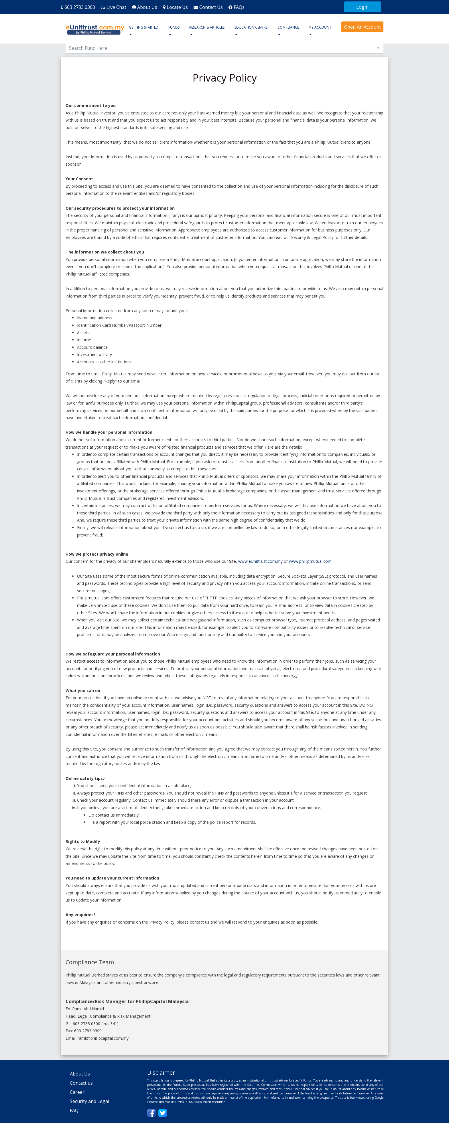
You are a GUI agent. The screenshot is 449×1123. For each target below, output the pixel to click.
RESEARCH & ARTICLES (206, 27)
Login (362, 7)
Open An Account (362, 27)
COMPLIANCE (288, 27)
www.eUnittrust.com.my (260, 561)
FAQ (74, 1110)
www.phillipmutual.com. (310, 561)
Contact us (81, 1083)
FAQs (239, 7)
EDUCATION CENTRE (251, 27)
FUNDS (174, 27)
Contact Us (211, 7)
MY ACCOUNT (320, 27)
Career (77, 1092)
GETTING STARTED (143, 27)
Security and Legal (89, 1101)
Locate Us (177, 7)
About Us (147, 7)
